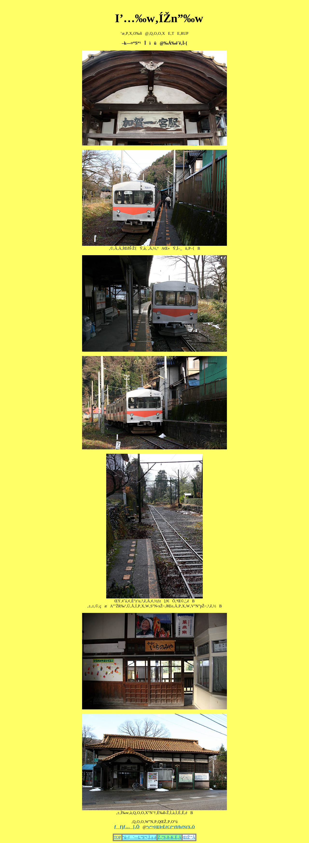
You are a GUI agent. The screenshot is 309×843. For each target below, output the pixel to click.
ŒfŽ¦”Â (189, 837)
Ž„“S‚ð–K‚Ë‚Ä (169, 837)
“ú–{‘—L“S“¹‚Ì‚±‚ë (139, 837)
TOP (117, 837)
